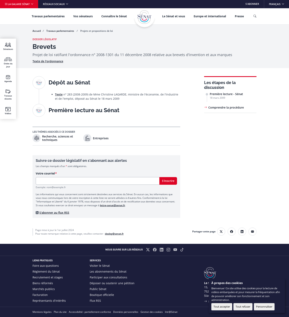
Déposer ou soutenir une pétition (112, 283)
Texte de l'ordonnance (48, 61)
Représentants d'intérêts (49, 301)
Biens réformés (43, 283)
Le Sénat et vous (173, 16)
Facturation (40, 295)
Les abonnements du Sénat (108, 271)
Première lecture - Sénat (226, 94)
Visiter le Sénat (100, 266)
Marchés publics (44, 289)
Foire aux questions (46, 266)
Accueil (37, 31)
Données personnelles (125, 312)
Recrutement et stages (48, 277)
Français (279, 3)
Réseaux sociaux (54, 4)
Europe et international (210, 16)
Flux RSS (95, 301)
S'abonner (252, 4)
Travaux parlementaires (48, 16)
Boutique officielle (102, 295)
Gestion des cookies (151, 312)
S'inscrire (168, 181)
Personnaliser (264, 306)
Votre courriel (45, 173)
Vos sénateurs (83, 16)
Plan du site (60, 312)
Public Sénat (98, 289)
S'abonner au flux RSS (54, 212)
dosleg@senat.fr (114, 233)
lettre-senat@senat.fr (112, 205)
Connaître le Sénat (114, 16)
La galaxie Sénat (17, 4)
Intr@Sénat (171, 312)
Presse (239, 16)
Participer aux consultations (108, 277)
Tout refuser (243, 306)
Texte (59, 94)
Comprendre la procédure (226, 107)
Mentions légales (42, 312)
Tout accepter (222, 306)
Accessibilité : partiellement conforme (90, 312)
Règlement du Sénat (46, 271)
